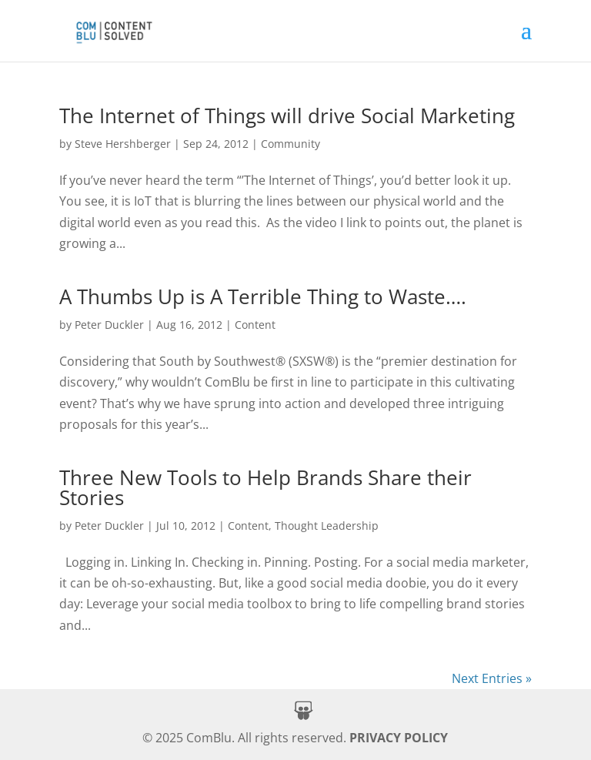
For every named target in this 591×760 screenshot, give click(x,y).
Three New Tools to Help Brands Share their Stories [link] (265, 487)
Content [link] (255, 324)
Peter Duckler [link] (109, 324)
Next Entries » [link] (492, 678)
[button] (526, 40)
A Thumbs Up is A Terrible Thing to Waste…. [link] (262, 296)
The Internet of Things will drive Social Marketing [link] (287, 115)
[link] (113, 29)
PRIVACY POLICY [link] (398, 737)
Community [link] (290, 143)
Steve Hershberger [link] (123, 143)
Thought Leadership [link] (327, 525)
